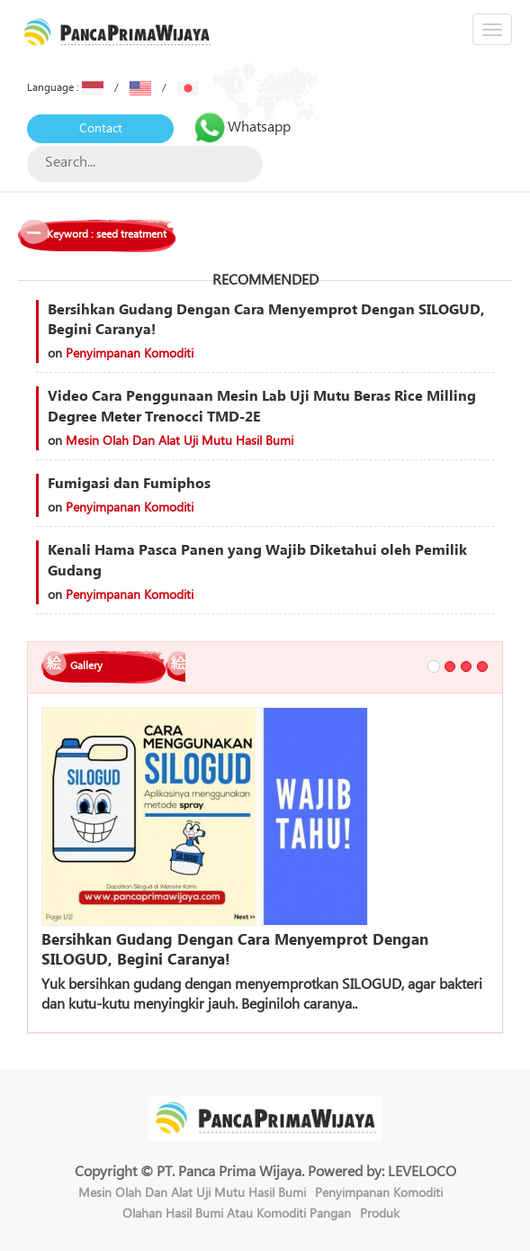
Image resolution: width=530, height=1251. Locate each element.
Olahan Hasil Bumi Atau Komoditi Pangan (236, 1214)
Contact (100, 129)
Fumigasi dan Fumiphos (129, 483)
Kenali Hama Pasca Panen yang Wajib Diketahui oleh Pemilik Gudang (257, 561)
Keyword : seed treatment (106, 234)
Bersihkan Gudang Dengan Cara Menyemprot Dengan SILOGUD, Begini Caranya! (266, 320)
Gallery (86, 666)
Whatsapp (241, 127)
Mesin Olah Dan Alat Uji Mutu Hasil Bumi (179, 441)
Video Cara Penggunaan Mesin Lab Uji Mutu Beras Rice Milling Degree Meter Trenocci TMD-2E (262, 407)
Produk (380, 1214)
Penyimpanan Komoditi (129, 354)
